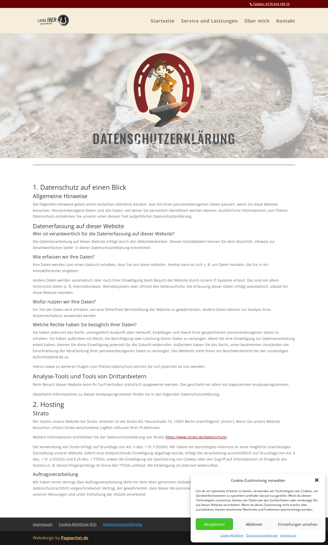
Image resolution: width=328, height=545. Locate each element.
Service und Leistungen (209, 21)
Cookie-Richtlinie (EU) (77, 524)
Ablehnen (254, 524)
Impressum (288, 535)
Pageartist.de (74, 538)
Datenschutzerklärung (262, 535)
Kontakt (285, 21)
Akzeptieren (214, 524)
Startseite (163, 21)
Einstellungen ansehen (297, 524)
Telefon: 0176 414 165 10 (271, 4)
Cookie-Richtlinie (231, 535)
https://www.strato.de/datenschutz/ (196, 437)
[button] (317, 480)
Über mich (257, 21)
